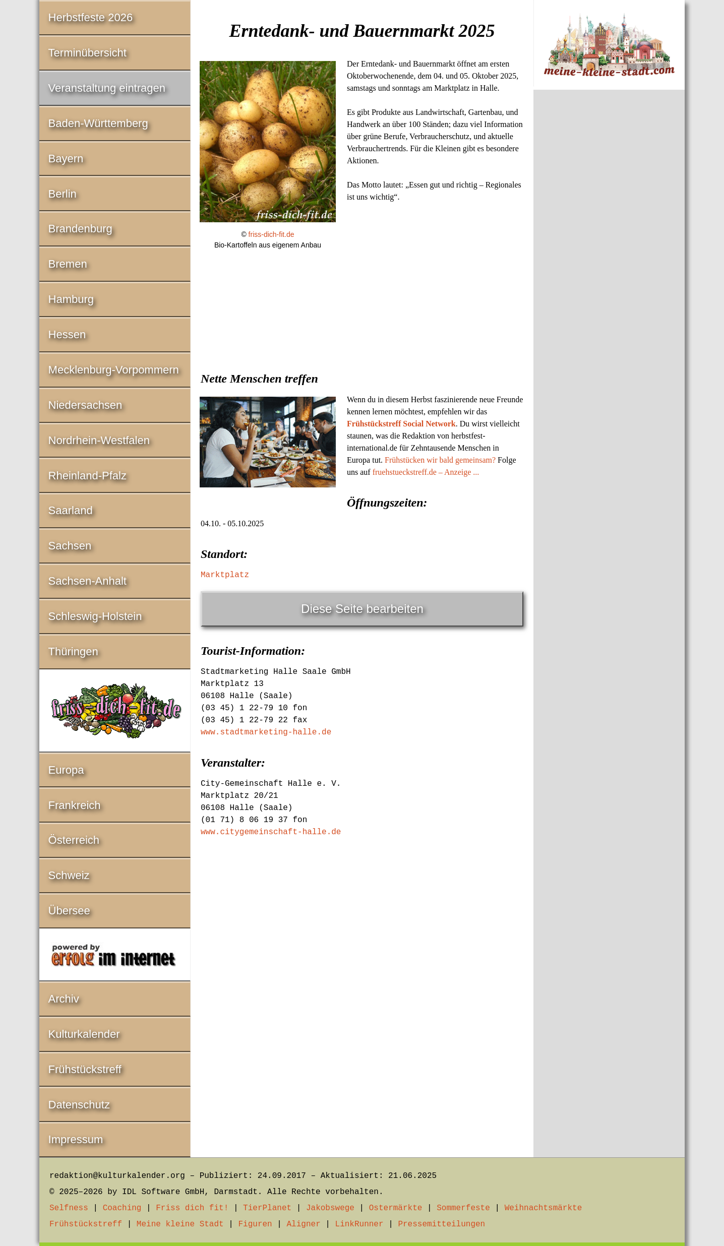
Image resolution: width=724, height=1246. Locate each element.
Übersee (69, 910)
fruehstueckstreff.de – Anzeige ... (426, 472)
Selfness (68, 1208)
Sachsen (70, 545)
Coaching (122, 1208)
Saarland (70, 510)
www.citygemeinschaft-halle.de (271, 832)
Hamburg (71, 299)
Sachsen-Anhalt (87, 581)
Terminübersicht (87, 52)
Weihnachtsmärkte (543, 1208)
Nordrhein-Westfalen (99, 440)
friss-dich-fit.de (271, 234)
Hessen (67, 334)
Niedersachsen (85, 405)
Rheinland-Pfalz (87, 475)
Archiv (63, 998)
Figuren (255, 1224)
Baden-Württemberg (98, 123)
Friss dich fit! (192, 1208)
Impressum (75, 1139)
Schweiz (69, 875)
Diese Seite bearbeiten (362, 608)
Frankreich (74, 805)
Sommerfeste (463, 1208)
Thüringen (73, 651)
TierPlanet (267, 1208)
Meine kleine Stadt (180, 1224)
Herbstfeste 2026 (90, 17)
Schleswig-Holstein (95, 616)
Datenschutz (79, 1104)
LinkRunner (359, 1224)
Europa (66, 770)
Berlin (62, 194)
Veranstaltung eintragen (106, 88)
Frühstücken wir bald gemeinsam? (440, 460)
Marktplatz (225, 575)
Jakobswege (330, 1208)
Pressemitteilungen (441, 1224)
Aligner (304, 1224)
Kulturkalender (84, 1034)
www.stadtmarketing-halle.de (266, 732)
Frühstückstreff (85, 1069)
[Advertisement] (362, 334)
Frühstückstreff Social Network (401, 423)
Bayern (66, 158)
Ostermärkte (396, 1208)
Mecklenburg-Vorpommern (113, 369)
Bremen (67, 264)
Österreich (73, 840)
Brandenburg (80, 228)
